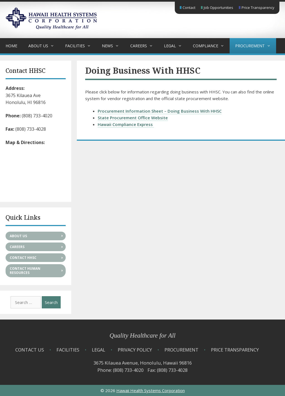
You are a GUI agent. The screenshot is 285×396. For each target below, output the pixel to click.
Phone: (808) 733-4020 (120, 370)
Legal (175, 45)
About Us (44, 45)
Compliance (211, 45)
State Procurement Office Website (133, 117)
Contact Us (29, 349)
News (113, 45)
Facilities (80, 45)
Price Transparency (258, 7)
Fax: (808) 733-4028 (168, 370)
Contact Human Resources (25, 270)
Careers (144, 45)
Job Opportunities (218, 7)
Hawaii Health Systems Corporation (150, 390)
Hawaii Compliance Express (126, 124)
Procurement (255, 45)
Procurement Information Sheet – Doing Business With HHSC (160, 111)
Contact (189, 7)
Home (11, 45)
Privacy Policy (135, 349)
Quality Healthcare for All (143, 335)
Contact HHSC (23, 258)
